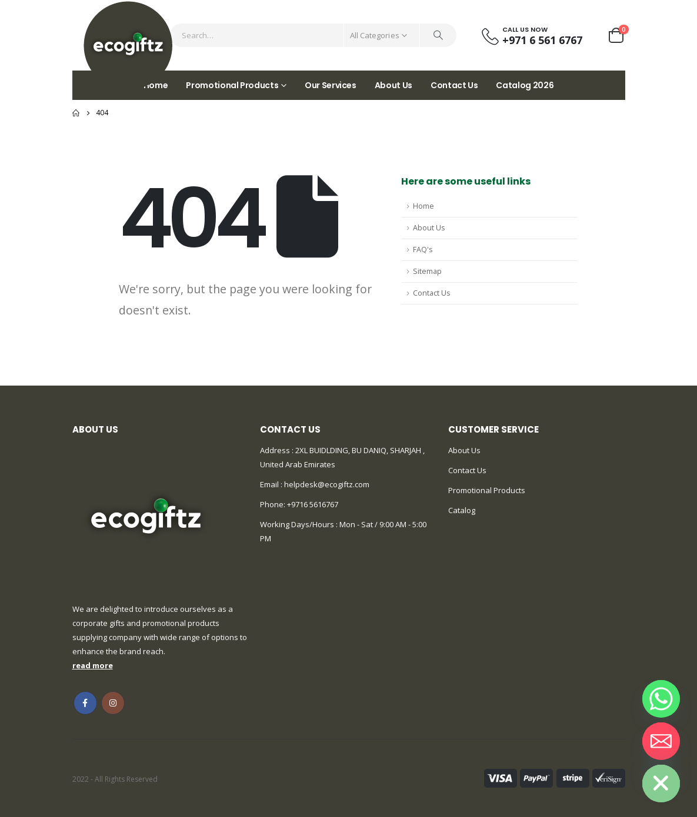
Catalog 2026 (524, 85)
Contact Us (454, 85)
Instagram (113, 703)
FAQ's (423, 250)
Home (423, 206)
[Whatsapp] (661, 699)
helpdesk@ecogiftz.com (325, 484)
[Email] (661, 741)
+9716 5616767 (312, 504)
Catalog (461, 510)
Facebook (85, 703)
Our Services (330, 85)
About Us (393, 85)
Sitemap (427, 271)
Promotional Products (232, 85)
